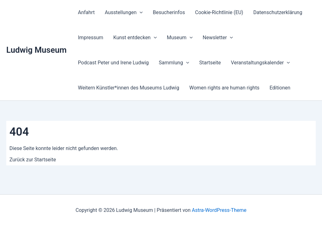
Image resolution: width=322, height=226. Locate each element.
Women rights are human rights (224, 88)
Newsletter (218, 37)
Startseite (210, 63)
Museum (180, 37)
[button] (139, 12)
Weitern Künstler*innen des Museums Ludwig (128, 88)
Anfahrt (86, 12)
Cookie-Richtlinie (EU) (219, 12)
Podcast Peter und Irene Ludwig (113, 63)
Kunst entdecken (135, 37)
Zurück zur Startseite (32, 160)
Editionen (279, 88)
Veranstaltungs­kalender (260, 62)
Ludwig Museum (36, 50)
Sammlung (174, 62)
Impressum (90, 37)
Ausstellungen (124, 12)
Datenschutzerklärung (277, 12)
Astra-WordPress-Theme (219, 210)
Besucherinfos (169, 12)
